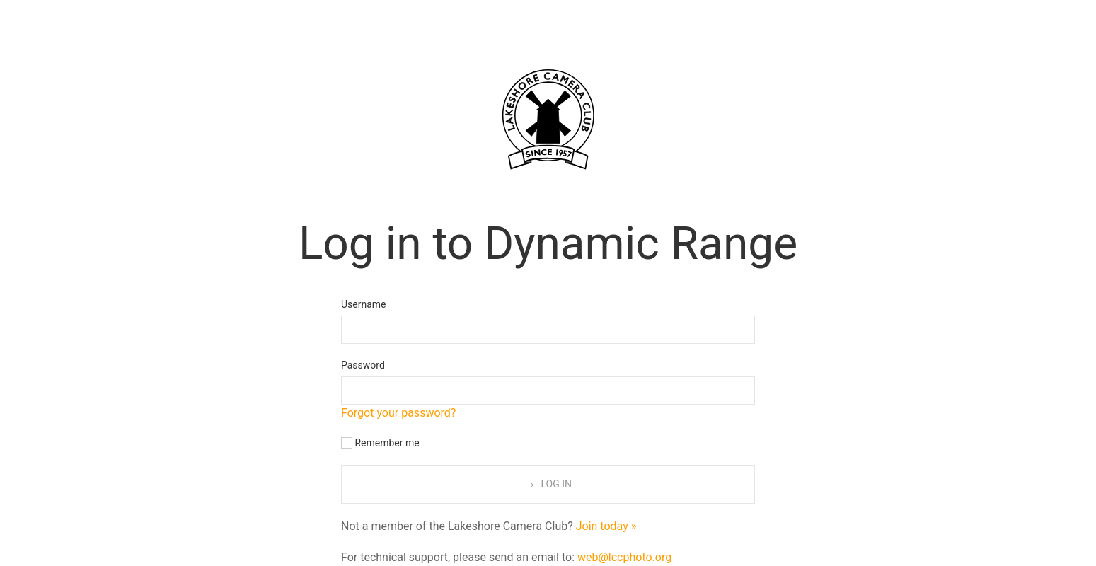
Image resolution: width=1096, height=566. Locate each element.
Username (363, 304)
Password (363, 365)
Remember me (380, 443)
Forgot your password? (398, 413)
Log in (548, 485)
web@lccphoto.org (624, 557)
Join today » (606, 526)
